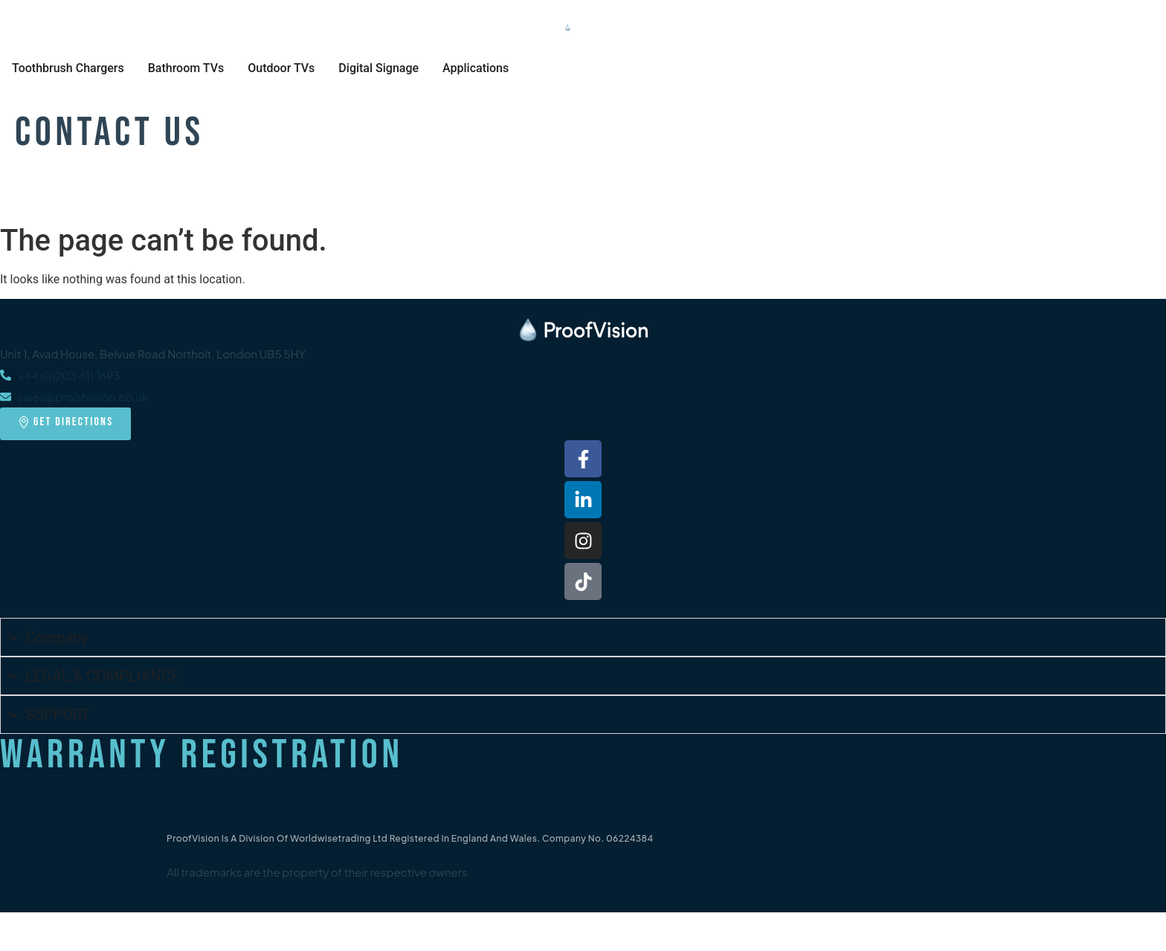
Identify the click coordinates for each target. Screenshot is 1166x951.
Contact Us (109, 133)
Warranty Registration (202, 755)
